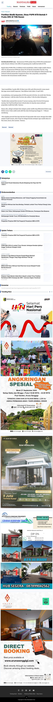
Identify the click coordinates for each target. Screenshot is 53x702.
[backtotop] (26, 697)
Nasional (11, 127)
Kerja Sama (39, 693)
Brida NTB (5, 264)
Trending (9, 6)
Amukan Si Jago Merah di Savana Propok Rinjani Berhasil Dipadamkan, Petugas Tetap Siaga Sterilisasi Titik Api (18, 256)
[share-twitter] (6, 171)
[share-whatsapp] (10, 171)
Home (2, 11)
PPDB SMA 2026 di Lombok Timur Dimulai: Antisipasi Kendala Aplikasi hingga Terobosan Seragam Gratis (21, 246)
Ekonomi (15, 6)
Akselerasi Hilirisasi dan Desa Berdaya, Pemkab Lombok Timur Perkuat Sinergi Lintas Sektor (26, 205)
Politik (28, 6)
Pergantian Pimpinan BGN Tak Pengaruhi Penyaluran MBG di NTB (20, 221)
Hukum (34, 6)
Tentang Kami (13, 693)
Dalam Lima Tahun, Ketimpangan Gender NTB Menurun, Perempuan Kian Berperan (25, 211)
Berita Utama (6, 254)
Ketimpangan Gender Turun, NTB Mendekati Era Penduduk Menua (20, 216)
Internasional (41, 6)
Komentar (48, 171)
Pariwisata (22, 6)
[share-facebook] (2, 171)
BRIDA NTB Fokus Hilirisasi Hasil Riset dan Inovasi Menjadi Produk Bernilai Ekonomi (20, 266)
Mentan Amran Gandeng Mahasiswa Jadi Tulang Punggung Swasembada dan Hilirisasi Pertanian (23, 198)
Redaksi (20, 693)
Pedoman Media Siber (29, 693)
